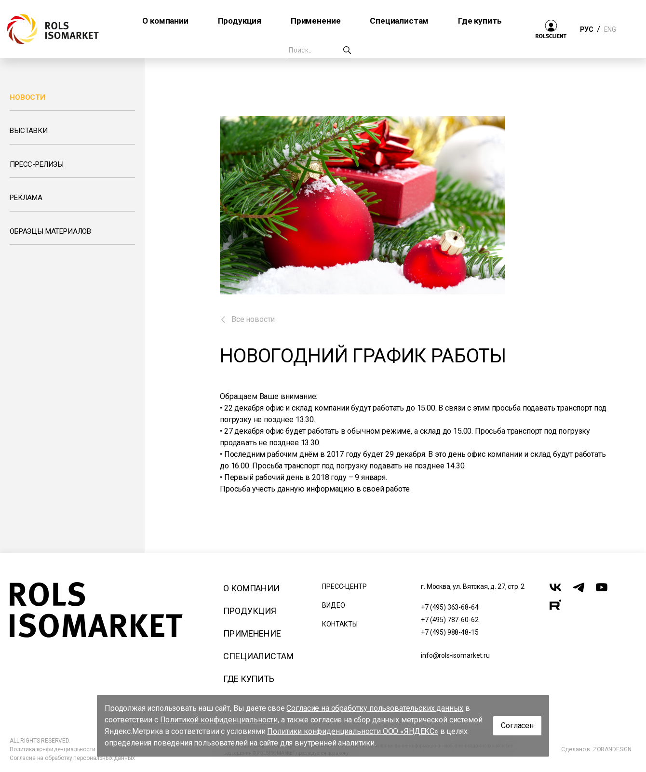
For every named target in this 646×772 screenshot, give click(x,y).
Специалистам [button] (399, 21)
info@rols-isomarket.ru (455, 655)
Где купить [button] (479, 21)
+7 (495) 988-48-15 (449, 632)
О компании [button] (165, 21)
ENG (610, 29)
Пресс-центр (344, 586)
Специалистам (258, 656)
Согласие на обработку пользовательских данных (374, 708)
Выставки (29, 130)
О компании (251, 588)
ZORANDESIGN (612, 749)
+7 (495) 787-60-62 (449, 620)
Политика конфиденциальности (52, 749)
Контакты (340, 624)
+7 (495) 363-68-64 (449, 607)
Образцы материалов (50, 231)
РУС (586, 29)
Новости (27, 97)
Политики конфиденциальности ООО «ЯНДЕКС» (352, 731)
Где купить (248, 679)
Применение (252, 633)
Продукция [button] (240, 21)
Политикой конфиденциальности (219, 719)
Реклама (26, 197)
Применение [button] (315, 21)
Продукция (249, 611)
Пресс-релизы (37, 164)
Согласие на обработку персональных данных (72, 758)
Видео (333, 605)
